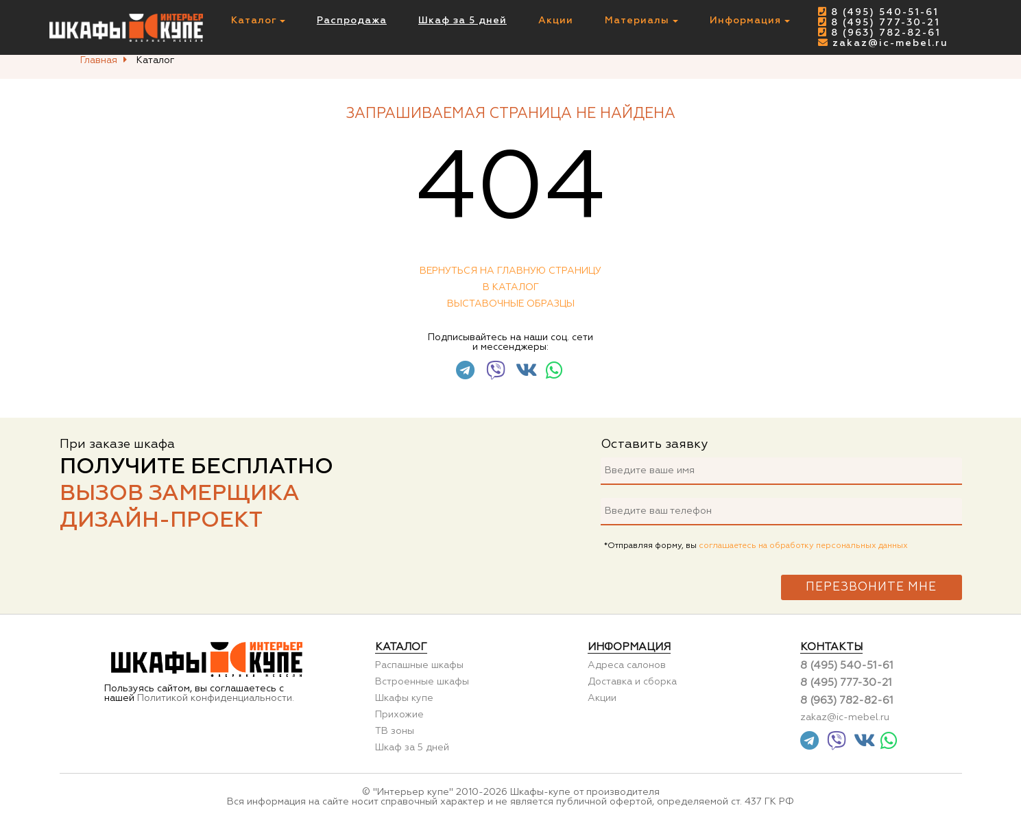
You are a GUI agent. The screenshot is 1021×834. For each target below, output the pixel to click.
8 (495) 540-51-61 (878, 12)
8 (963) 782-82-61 (879, 33)
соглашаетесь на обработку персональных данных (803, 546)
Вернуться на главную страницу (510, 271)
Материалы (641, 20)
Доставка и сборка (632, 682)
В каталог (511, 287)
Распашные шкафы (419, 665)
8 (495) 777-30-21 (879, 22)
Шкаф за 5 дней (462, 20)
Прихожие (399, 714)
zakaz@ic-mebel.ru (883, 43)
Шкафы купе (404, 698)
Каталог (258, 20)
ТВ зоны (394, 731)
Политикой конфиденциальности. (215, 698)
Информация (750, 20)
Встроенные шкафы (422, 682)
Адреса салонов (627, 665)
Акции (555, 20)
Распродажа (352, 20)
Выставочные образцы (511, 304)
